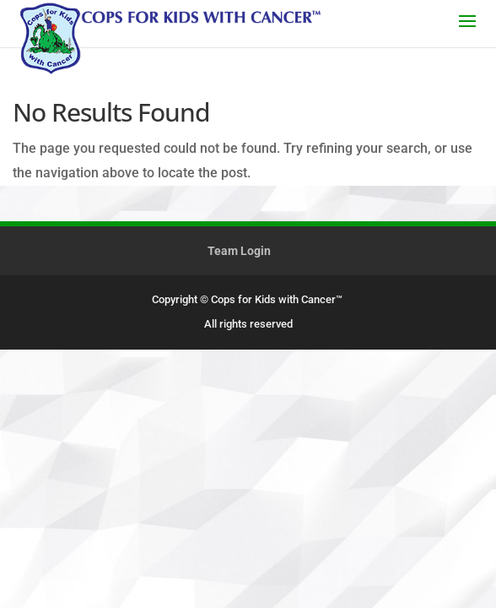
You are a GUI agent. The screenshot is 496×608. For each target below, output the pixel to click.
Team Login (239, 251)
